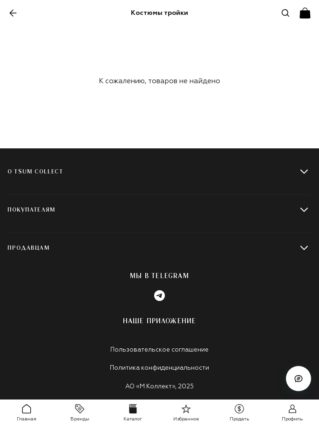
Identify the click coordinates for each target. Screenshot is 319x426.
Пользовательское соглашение (159, 350)
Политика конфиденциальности (159, 368)
